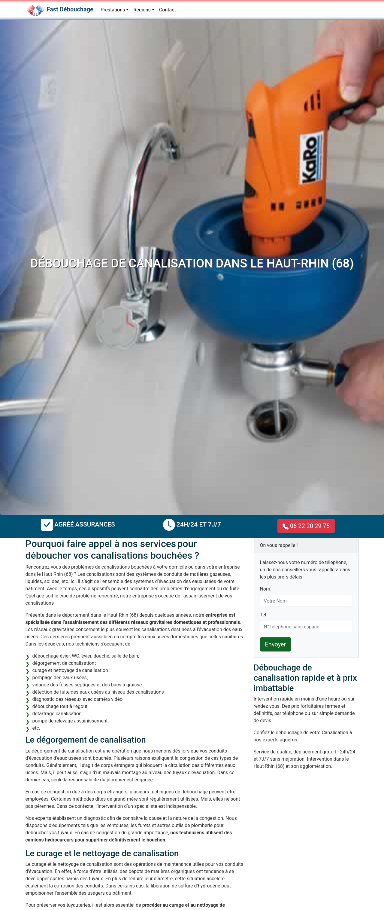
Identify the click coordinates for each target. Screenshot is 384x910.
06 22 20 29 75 (306, 526)
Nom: (265, 589)
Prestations (113, 10)
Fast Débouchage (70, 9)
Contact (167, 10)
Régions (141, 10)
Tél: (264, 615)
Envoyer (275, 644)
